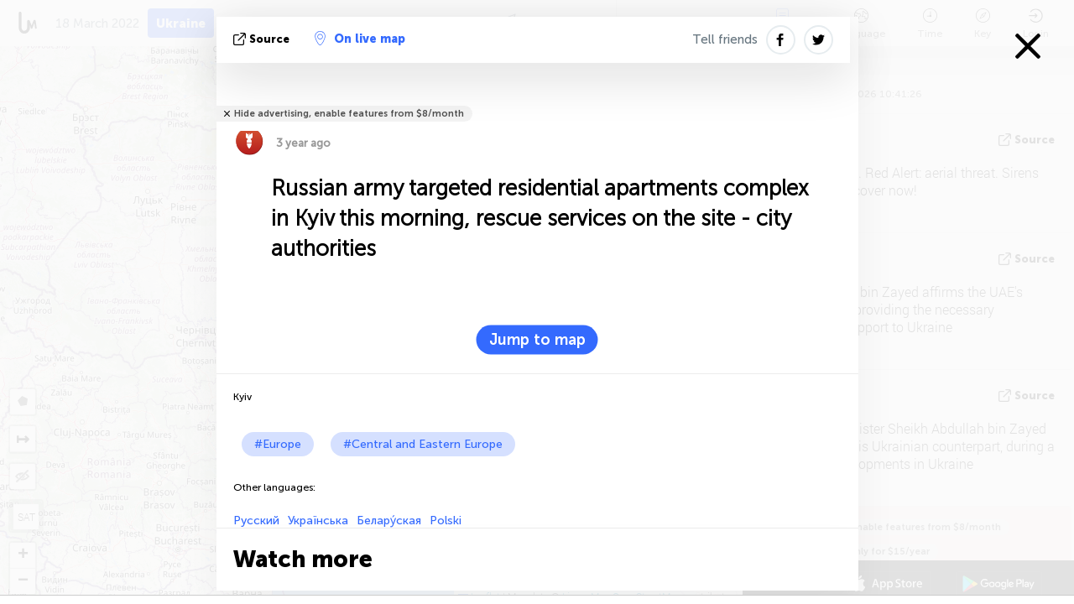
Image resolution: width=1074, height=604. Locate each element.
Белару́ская (389, 520)
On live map (360, 38)
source (263, 39)
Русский (256, 520)
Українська (318, 520)
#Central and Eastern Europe (423, 444)
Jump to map (537, 340)
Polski (445, 520)
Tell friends (725, 39)
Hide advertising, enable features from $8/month (349, 113)
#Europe (277, 444)
